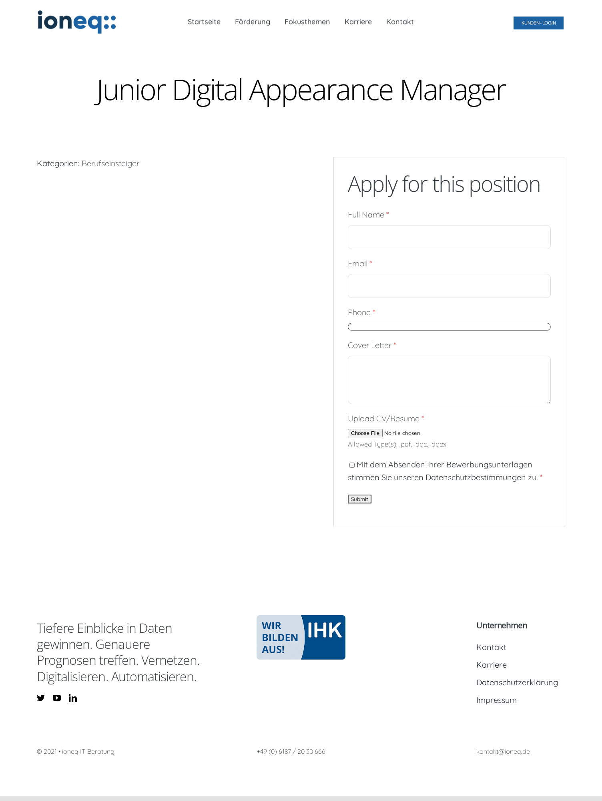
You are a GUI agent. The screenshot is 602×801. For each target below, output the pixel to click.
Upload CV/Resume (386, 418)
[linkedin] (73, 698)
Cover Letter (372, 345)
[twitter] (41, 698)
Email (360, 263)
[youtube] (57, 698)
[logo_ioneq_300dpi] (77, 12)
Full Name (368, 214)
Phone (361, 312)
